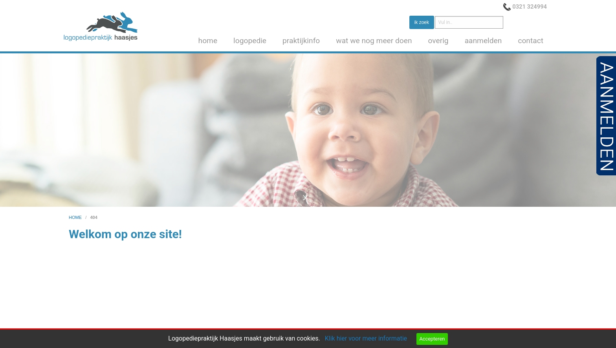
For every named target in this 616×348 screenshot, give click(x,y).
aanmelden (483, 40)
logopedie (249, 40)
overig (438, 40)
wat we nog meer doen (374, 40)
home (208, 40)
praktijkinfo (301, 40)
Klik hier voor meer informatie (366, 338)
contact (530, 40)
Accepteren (432, 339)
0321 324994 (529, 6)
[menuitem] (209, 41)
